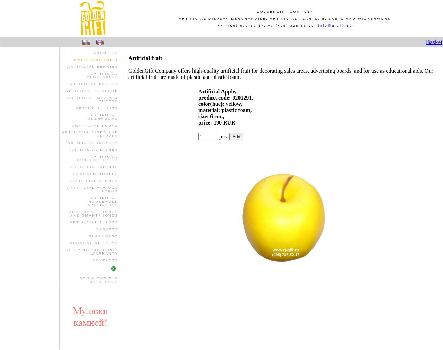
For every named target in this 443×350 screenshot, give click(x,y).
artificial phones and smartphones (93, 213)
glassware (103, 236)
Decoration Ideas (94, 243)
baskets (107, 229)
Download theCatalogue (99, 280)
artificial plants (94, 222)
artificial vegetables (102, 75)
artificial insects (92, 143)
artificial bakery (94, 84)
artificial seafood (92, 91)
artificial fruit (96, 60)
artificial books (95, 125)
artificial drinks (94, 167)
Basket (434, 42)
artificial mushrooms (102, 116)
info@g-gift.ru (335, 25)
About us (105, 53)
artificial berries (92, 66)
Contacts (105, 260)
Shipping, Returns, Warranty (92, 251)
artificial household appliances (103, 201)
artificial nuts (97, 108)
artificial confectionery (97, 158)
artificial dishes (94, 149)
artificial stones (93, 181)
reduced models (95, 174)
